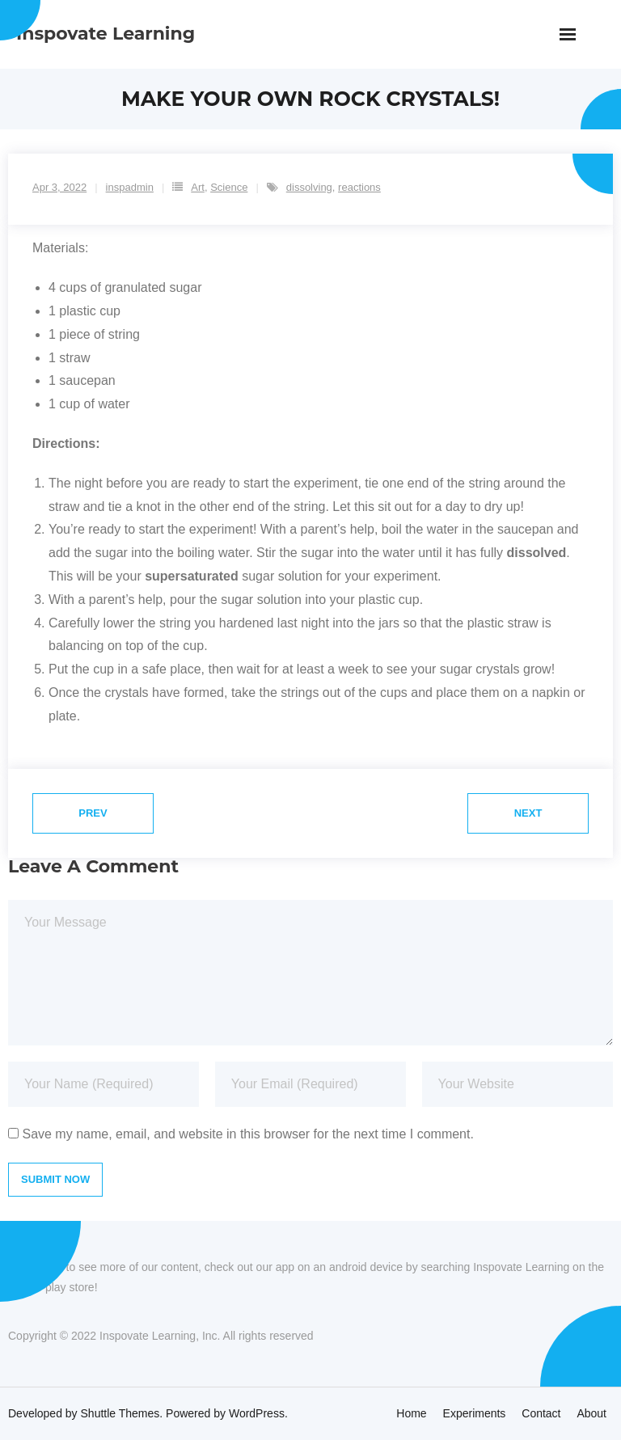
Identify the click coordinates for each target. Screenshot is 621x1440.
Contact (541, 1413)
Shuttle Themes (120, 1413)
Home (411, 1413)
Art (198, 187)
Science (228, 187)
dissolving (309, 187)
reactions (359, 187)
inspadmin (130, 187)
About (591, 1413)
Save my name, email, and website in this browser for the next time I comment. (247, 1134)
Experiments (474, 1413)
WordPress (257, 1413)
